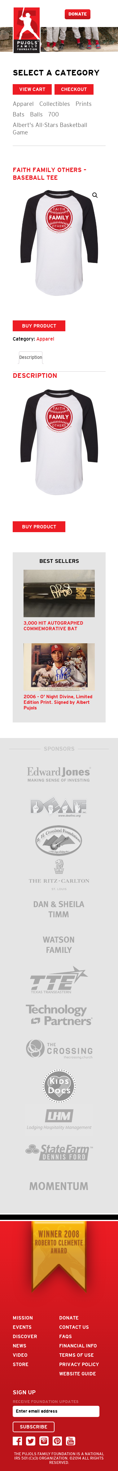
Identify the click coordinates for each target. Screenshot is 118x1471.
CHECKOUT (74, 89)
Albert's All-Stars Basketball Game (50, 129)
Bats (18, 114)
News (19, 1345)
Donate (77, 14)
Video (20, 1355)
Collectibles (54, 104)
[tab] (30, 357)
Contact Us (74, 1327)
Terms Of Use (76, 1355)
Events (22, 1327)
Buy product (39, 325)
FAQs (65, 1336)
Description (30, 357)
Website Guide (77, 1373)
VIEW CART (32, 89)
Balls (36, 114)
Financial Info (78, 1345)
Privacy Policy (79, 1364)
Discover (25, 1336)
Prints (84, 104)
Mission (23, 1317)
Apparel (23, 104)
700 (53, 114)
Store (20, 1364)
